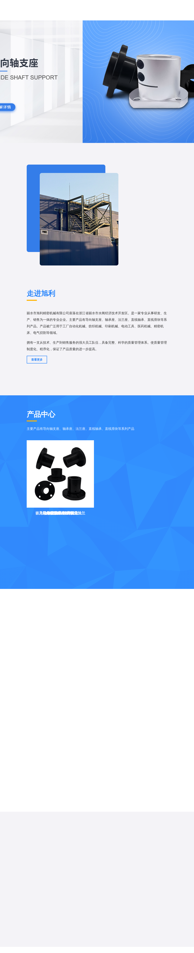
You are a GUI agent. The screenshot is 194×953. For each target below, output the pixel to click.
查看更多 (37, 359)
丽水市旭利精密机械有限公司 (48, 313)
